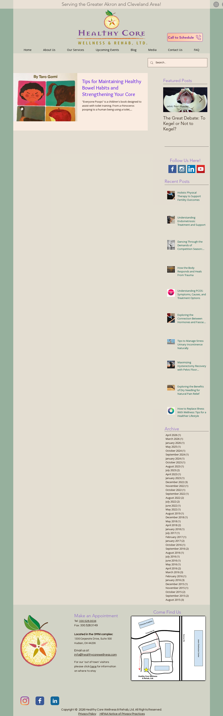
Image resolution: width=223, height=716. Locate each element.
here (93, 666)
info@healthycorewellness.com (95, 654)
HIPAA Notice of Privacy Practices (122, 713)
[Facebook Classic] (40, 700)
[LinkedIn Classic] (55, 700)
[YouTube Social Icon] (201, 169)
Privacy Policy (87, 713)
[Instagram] (216, 4)
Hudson (78, 643)
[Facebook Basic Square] (172, 169)
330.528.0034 (87, 621)
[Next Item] (201, 100)
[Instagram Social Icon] (182, 169)
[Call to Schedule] (185, 37)
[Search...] (177, 62)
